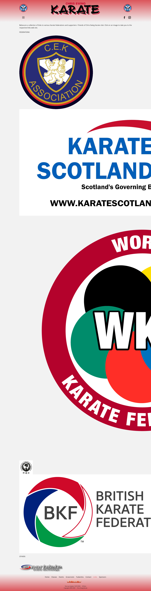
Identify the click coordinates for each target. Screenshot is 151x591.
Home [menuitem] (47, 577)
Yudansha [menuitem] (80, 577)
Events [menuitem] (61, 577)
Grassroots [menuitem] (70, 577)
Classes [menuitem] (54, 577)
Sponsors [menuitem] (102, 577)
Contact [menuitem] (88, 577)
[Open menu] (23, 17)
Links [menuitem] (95, 577)
